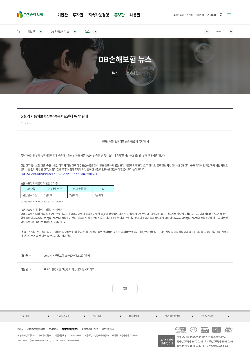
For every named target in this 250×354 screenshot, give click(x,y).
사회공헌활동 (108, 329)
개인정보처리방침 (70, 329)
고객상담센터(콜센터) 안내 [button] (166, 341)
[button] (35, 316)
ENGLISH (211, 14)
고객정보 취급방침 (90, 329)
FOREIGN (53, 329)
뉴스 (115, 73)
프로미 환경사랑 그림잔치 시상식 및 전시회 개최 (69, 269)
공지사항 (132, 73)
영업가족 (200, 14)
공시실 (190, 14)
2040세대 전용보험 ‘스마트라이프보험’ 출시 (67, 256)
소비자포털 (178, 14)
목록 (125, 288)
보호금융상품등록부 (36, 329)
